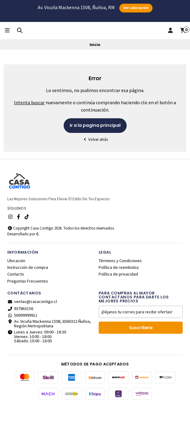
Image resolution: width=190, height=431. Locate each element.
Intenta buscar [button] (29, 126)
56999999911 (22, 338)
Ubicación (16, 283)
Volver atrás (95, 162)
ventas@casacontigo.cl (32, 324)
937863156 (20, 331)
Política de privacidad (118, 297)
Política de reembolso (119, 290)
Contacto (15, 297)
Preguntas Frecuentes (27, 304)
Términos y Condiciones (120, 283)
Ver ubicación (136, 7)
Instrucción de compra (27, 290)
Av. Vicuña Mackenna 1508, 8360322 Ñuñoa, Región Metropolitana (49, 346)
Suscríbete (141, 351)
